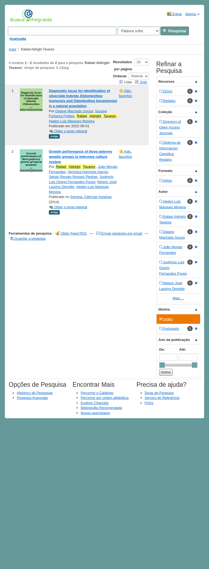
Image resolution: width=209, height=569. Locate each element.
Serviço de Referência (162, 398)
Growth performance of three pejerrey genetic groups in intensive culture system (80, 156)
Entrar (174, 14)
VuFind (18, 15)
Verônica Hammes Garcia (88, 172)
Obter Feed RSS (71, 233)
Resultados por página (122, 65)
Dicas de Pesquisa (159, 393)
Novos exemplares (95, 413)
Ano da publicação (174, 340)
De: (162, 349)
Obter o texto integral (68, 131)
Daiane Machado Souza (74, 111)
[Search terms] (62, 31)
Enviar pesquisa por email (119, 233)
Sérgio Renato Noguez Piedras (73, 177)
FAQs (149, 403)
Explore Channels (95, 403)
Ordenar (120, 76)
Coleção (165, 112)
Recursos (167, 81)
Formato (166, 171)
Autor (13, 49)
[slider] (162, 365)
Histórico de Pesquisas (35, 393)
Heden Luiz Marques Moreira (71, 121)
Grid (141, 82)
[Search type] (139, 31)
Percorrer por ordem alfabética (104, 398)
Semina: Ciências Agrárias (91, 197)
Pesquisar (174, 31)
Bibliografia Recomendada (101, 408)
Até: (182, 349)
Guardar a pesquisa (28, 238)
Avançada (18, 39)
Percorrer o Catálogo (97, 393)
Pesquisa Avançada (32, 398)
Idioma (192, 14)
